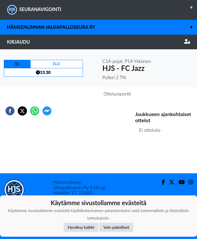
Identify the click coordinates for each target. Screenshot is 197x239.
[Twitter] (169, 182)
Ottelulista (151, 156)
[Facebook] (161, 182)
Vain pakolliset (116, 227)
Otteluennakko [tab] (80, 94)
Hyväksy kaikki (81, 227)
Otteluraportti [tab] (117, 94)
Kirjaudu (98, 42)
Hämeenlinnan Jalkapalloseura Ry (102, 27)
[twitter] (22, 111)
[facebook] (10, 111)
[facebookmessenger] (47, 111)
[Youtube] (179, 182)
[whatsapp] (34, 111)
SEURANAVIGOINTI (102, 7)
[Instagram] (188, 182)
